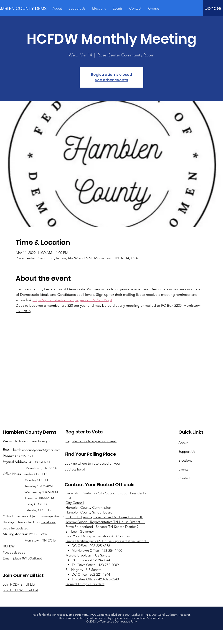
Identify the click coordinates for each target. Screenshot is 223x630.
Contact (184, 478)
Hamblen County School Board (89, 512)
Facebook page (14, 552)
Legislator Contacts (80, 493)
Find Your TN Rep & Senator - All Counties (98, 536)
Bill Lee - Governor (80, 531)
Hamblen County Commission (88, 507)
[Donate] (213, 8)
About (183, 442)
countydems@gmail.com (43, 450)
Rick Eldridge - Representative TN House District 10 (104, 517)
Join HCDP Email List (19, 584)
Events (183, 469)
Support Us (186, 451)
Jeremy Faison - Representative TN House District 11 (105, 522)
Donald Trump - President (85, 584)
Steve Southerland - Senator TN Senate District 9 (102, 526)
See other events (111, 80)
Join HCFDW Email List (20, 590)
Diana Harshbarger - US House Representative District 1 (107, 541)
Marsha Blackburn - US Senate (88, 555)
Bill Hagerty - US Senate (83, 569)
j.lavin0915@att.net (27, 558)
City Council (75, 503)
